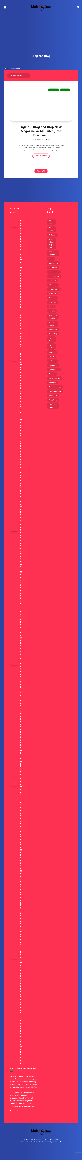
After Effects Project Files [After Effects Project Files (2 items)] (51, 247)
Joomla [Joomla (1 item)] (52, 315)
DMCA (25, 1143)
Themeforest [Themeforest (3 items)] (54, 374)
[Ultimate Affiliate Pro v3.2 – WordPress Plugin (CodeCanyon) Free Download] (14, 361)
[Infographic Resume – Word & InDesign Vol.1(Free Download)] (14, 531)
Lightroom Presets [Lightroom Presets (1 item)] (53, 320)
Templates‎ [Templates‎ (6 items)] (53, 369)
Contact (56, 1143)
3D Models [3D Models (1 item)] (51, 233)
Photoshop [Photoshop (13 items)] (53, 338)
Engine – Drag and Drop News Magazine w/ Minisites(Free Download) (41, 135)
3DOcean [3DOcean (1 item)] (52, 239)
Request (49, 1143)
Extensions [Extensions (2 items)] (53, 289)
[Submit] (28, 75)
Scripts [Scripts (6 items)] (51, 361)
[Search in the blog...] (19, 75)
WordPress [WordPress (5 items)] (53, 400)
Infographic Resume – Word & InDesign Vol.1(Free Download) (21, 593)
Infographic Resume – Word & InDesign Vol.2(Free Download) (21, 288)
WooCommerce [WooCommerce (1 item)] (55, 395)
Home (6, 68)
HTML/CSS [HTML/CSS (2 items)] (52, 306)
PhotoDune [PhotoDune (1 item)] (53, 333)
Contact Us (15, 1115)
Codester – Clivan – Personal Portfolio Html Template (21, 720)
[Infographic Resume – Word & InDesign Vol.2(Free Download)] (14, 227)
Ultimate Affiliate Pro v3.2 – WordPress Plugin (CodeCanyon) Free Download (21, 441)
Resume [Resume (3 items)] (52, 356)
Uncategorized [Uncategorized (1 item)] (54, 382)
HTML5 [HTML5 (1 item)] (51, 311)
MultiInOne (38, 1146)
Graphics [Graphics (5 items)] (52, 298)
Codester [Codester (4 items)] (52, 285)
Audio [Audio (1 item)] (51, 263)
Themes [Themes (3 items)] (52, 378)
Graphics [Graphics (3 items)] (52, 302)
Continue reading (41, 159)
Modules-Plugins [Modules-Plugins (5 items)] (52, 327)
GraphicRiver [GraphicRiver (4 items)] (54, 293)
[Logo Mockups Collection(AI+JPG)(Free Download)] (14, 959)
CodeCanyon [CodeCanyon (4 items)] (54, 280)
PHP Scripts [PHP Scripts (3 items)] (51, 343)
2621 (48, 144)
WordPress (53, 90)
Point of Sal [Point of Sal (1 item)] (51, 350)
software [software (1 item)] (52, 365)
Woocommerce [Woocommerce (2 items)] (55, 391)
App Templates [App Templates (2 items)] (53, 257)
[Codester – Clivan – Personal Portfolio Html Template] (14, 665)
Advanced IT (56, 1146)
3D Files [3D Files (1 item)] (50, 226)
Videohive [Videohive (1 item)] (52, 387)
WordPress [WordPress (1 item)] (53, 404)
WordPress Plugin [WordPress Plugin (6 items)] (53, 409)
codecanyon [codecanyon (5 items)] (54, 276)
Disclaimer (31, 1143)
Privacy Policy (41, 1143)
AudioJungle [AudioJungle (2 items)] (53, 267)
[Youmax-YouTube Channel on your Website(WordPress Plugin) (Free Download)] (14, 786)
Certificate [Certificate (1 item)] (53, 271)
